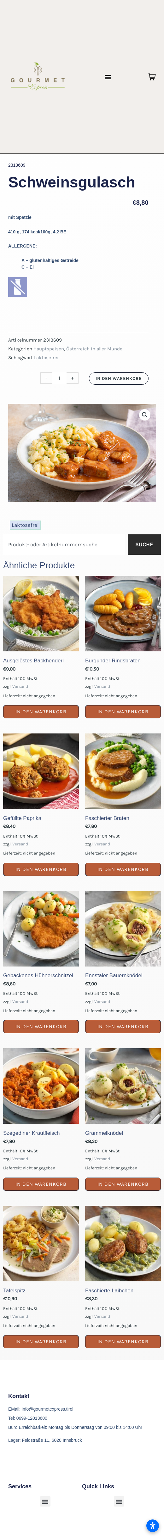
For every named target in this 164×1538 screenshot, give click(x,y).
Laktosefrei (46, 357)
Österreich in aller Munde (94, 349)
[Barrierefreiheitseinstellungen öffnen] (152, 1525)
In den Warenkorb (119, 378)
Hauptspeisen (48, 349)
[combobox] (64, 544)
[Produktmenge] (59, 378)
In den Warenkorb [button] (41, 712)
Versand (20, 686)
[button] (107, 77)
